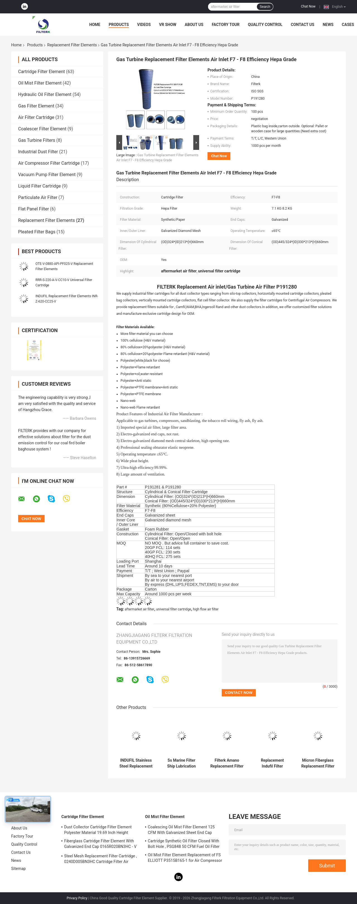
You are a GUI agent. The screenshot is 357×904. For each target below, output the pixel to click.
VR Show (167, 24)
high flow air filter (206, 609)
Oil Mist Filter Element (40, 83)
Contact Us (302, 24)
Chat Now (308, 6)
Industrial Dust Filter (38, 151)
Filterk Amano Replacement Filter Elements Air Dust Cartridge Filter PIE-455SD (226, 763)
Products (119, 24)
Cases (348, 24)
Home (94, 24)
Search (265, 7)
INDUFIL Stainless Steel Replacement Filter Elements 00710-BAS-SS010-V (135, 763)
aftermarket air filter (139, 609)
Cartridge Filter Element (41, 71)
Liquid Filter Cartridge (39, 186)
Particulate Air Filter (37, 197)
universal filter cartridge (173, 609)
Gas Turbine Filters (36, 140)
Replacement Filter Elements (72, 45)
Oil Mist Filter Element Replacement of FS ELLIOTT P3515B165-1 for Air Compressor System (185, 858)
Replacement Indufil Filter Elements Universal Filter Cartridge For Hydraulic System (272, 763)
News (328, 24)
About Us (194, 24)
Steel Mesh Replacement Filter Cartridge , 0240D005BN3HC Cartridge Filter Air (100, 859)
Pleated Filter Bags (37, 231)
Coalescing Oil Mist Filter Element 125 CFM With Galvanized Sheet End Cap (181, 830)
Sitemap (18, 868)
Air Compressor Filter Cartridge (49, 163)
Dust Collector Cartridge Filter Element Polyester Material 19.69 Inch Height (98, 830)
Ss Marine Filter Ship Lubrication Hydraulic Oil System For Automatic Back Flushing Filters (181, 763)
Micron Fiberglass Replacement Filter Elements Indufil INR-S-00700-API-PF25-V (317, 763)
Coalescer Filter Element (42, 128)
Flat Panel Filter (33, 209)
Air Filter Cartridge (36, 117)
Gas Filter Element (36, 106)
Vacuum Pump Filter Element (47, 174)
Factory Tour (226, 24)
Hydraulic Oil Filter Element (44, 94)
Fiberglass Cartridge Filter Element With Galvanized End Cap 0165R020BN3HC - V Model (100, 844)
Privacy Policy (77, 898)
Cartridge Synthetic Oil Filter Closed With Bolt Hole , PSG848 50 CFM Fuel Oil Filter (183, 844)
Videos (144, 24)
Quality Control (265, 24)
